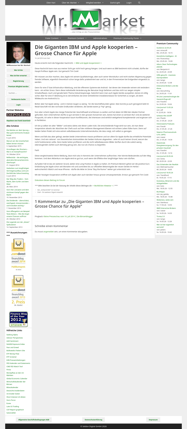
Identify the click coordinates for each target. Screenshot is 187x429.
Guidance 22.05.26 (164, 48)
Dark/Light (115, 2)
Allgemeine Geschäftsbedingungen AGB (33, 420)
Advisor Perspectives (14, 338)
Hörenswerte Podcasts (165, 124)
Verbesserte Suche (18, 99)
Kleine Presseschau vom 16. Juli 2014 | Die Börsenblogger (68, 216)
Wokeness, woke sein (165, 200)
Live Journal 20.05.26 (165, 156)
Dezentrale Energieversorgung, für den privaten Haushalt (167, 145)
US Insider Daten (13, 394)
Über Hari (50, 2)
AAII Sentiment (12, 341)
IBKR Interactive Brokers (166, 208)
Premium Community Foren (129, 38)
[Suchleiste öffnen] (139, 2)
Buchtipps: (161, 191)
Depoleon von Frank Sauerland (18, 121)
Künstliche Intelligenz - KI (167, 56)
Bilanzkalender (12, 387)
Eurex (8, 403)
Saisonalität (11, 413)
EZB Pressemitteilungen (15, 360)
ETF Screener (11, 357)
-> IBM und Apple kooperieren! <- (88, 63)
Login (129, 2)
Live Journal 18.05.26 (165, 172)
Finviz (8, 369)
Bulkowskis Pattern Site (15, 350)
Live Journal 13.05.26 (165, 107)
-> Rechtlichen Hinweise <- (102, 185)
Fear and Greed (12, 347)
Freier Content (55, 38)
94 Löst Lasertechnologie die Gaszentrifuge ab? (168, 97)
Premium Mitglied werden (18, 86)
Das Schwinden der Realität (167, 164)
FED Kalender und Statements (18, 363)
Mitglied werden (96, 2)
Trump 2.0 (161, 216)
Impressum (153, 420)
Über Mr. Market (72, 2)
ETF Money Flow (12, 354)
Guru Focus (10, 400)
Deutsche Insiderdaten (15, 390)
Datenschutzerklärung (93, 420)
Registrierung (18, 81)
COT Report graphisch (15, 409)
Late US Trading (12, 406)
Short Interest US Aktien (15, 397)
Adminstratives (100, 38)
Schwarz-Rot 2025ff (164, 115)
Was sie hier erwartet (18, 75)
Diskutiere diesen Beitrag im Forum (50, 180)
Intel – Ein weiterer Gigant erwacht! (50, 192)
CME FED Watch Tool (14, 366)
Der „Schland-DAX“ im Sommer (48, 190)
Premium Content (79, 38)
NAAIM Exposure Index (15, 344)
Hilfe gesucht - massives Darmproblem (166, 76)
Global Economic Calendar (16, 378)
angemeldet (48, 231)
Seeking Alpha (12, 334)
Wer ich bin (18, 70)
